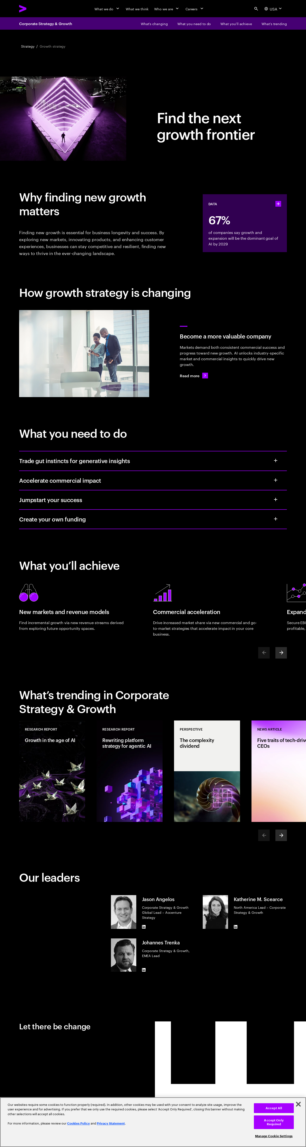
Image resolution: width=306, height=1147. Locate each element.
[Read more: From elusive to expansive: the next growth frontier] (194, 375)
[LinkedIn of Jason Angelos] (144, 927)
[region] (153, 1122)
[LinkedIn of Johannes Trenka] (144, 969)
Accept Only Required (274, 1122)
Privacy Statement (111, 1123)
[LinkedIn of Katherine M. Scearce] (235, 927)
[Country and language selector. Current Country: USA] (273, 8)
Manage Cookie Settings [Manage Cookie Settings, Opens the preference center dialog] (274, 1136)
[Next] (281, 653)
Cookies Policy (78, 1123)
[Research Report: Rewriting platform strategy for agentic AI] (130, 771)
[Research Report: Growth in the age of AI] (52, 771)
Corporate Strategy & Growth (45, 23)
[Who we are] (166, 8)
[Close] (298, 1104)
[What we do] (107, 8)
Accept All (274, 1108)
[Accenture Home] (33, 8)
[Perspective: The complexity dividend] (207, 771)
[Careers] (195, 8)
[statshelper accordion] (278, 204)
